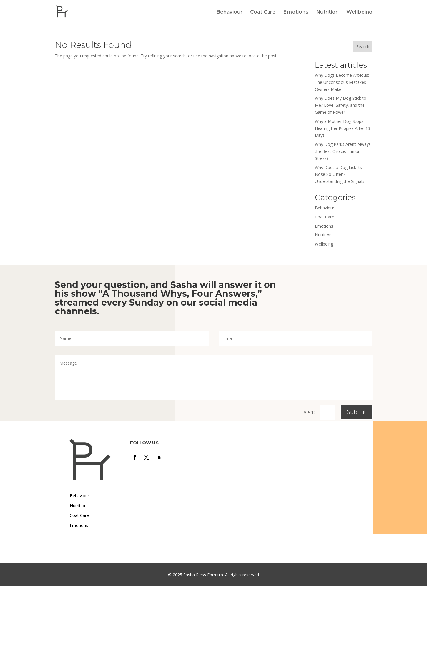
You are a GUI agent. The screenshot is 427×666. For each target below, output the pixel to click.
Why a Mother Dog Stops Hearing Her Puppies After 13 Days (342, 128)
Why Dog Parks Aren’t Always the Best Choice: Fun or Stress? (343, 151)
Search (362, 46)
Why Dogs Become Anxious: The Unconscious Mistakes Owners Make (342, 82)
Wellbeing (359, 12)
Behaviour (229, 12)
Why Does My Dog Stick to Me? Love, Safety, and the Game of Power (340, 105)
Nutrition (327, 12)
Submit (356, 412)
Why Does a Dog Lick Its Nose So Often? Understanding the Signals (339, 174)
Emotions (295, 12)
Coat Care (262, 12)
